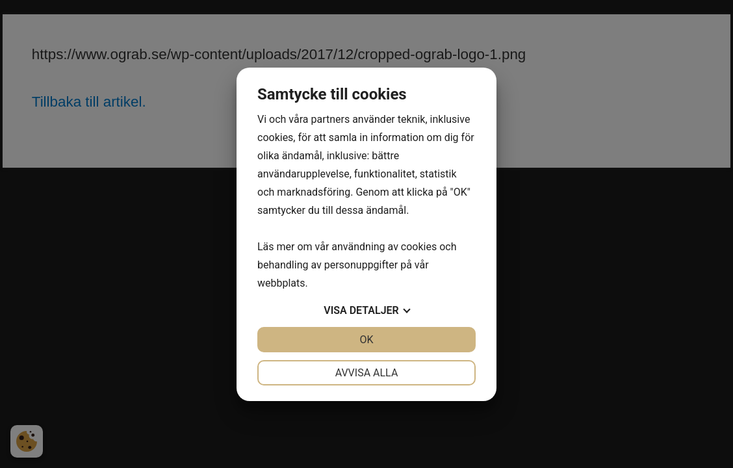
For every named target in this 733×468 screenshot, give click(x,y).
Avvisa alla (366, 373)
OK (366, 339)
